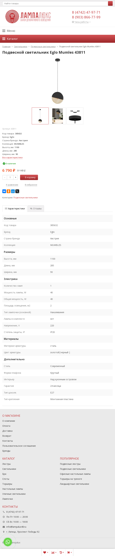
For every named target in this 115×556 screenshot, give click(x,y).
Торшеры (7, 483)
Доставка (7, 430)
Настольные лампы (12, 488)
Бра (4, 473)
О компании (8, 420)
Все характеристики (12, 157)
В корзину (28, 177)
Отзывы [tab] (36, 208)
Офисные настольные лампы (75, 473)
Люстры (6, 463)
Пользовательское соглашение (19, 445)
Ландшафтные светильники (74, 483)
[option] (40, 115)
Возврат (6, 435)
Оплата (6, 425)
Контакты (7, 440)
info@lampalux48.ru (16, 526)
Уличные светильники (14, 493)
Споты (5, 478)
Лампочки (7, 498)
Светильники (9, 468)
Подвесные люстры (70, 463)
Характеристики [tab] (15, 208)
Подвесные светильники (25, 197)
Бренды (6, 450)
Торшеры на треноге (71, 478)
